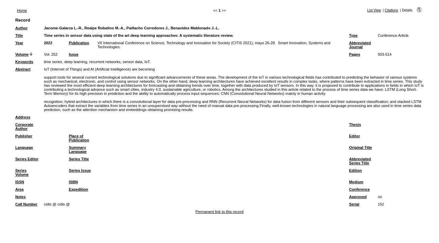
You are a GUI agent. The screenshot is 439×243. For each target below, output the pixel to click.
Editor (354, 136)
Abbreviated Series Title (360, 161)
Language (24, 147)
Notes (20, 197)
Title (19, 35)
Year (19, 43)
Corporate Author (24, 127)
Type (353, 35)
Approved (357, 197)
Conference (359, 189)
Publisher (23, 136)
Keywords (24, 62)
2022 (48, 43)
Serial (354, 204)
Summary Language (78, 149)
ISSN (19, 182)
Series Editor (26, 159)
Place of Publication (79, 138)
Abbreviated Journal (360, 45)
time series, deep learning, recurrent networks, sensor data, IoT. (97, 62)
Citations (391, 10)
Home (22, 10)
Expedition (78, 189)
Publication (79, 43)
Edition (355, 170)
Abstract (22, 69)
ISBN (73, 182)
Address (22, 117)
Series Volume (22, 172)
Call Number (26, 204)
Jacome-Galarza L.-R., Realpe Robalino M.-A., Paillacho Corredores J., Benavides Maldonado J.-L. (131, 28)
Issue (74, 54)
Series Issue (80, 170)
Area (19, 189)
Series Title (79, 159)
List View (374, 10)
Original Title (360, 147)
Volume (22, 54)
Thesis (355, 125)
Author (21, 28)
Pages (354, 54)
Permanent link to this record (219, 212)
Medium (356, 182)
